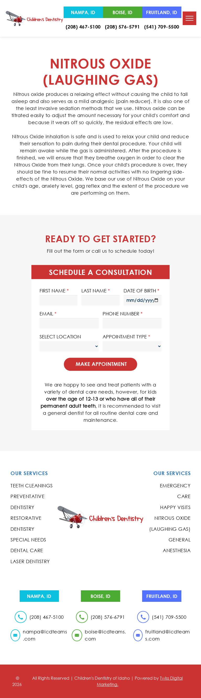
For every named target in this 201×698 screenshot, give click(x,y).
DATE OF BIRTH (140, 290)
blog (100, 530)
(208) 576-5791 (122, 27)
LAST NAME (94, 290)
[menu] (189, 18)
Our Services (29, 473)
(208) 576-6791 (108, 617)
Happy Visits (175, 507)
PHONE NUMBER (121, 313)
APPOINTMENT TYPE (125, 336)
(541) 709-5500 (161, 27)
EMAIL (46, 313)
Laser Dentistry (30, 561)
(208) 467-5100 (83, 27)
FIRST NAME (52, 290)
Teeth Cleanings (31, 485)
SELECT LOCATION (60, 336)
